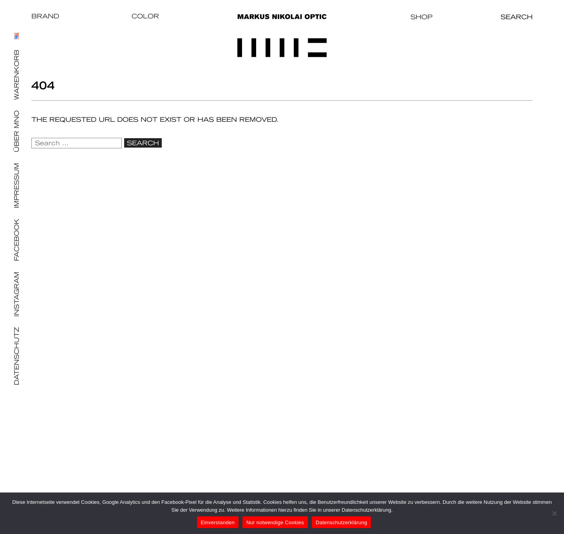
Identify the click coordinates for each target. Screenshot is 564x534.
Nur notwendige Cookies (275, 522)
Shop (421, 17)
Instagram (16, 294)
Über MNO (16, 131)
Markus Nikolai (282, 35)
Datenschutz (16, 356)
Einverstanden (218, 522)
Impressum (16, 185)
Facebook (16, 240)
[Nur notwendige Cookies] (554, 513)
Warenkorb (16, 75)
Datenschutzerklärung (341, 522)
